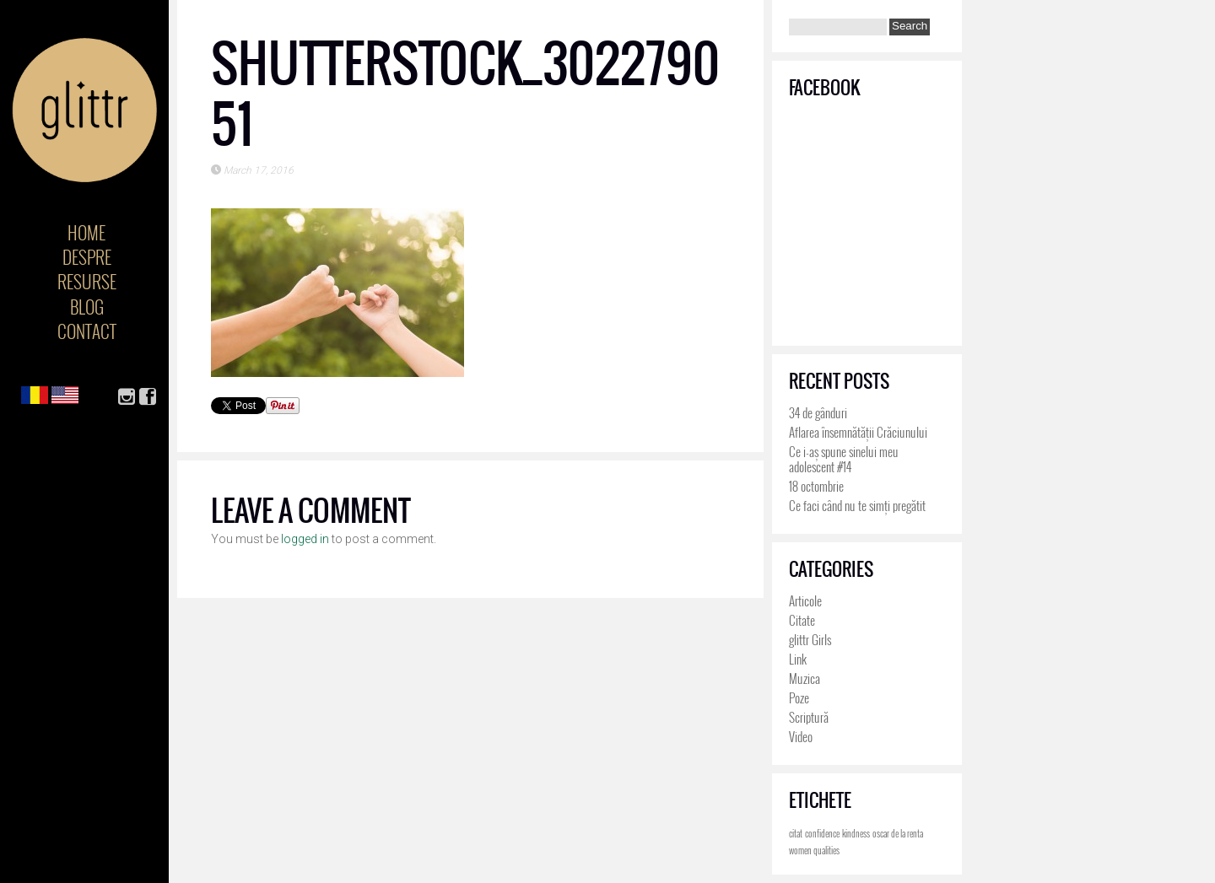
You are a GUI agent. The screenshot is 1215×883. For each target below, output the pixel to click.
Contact (86, 331)
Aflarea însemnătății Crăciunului (858, 432)
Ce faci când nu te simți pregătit (857, 505)
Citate (802, 620)
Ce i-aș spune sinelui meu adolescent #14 (844, 459)
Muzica (804, 678)
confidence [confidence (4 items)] (822, 833)
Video (801, 736)
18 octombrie (816, 485)
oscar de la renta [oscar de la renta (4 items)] (897, 833)
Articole (805, 600)
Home (86, 232)
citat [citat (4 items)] (795, 833)
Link (798, 658)
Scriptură (809, 717)
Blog (87, 306)
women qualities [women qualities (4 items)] (814, 850)
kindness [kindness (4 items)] (856, 833)
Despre (86, 257)
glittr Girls (810, 639)
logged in (305, 539)
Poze (799, 697)
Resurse (86, 281)
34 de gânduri (818, 412)
